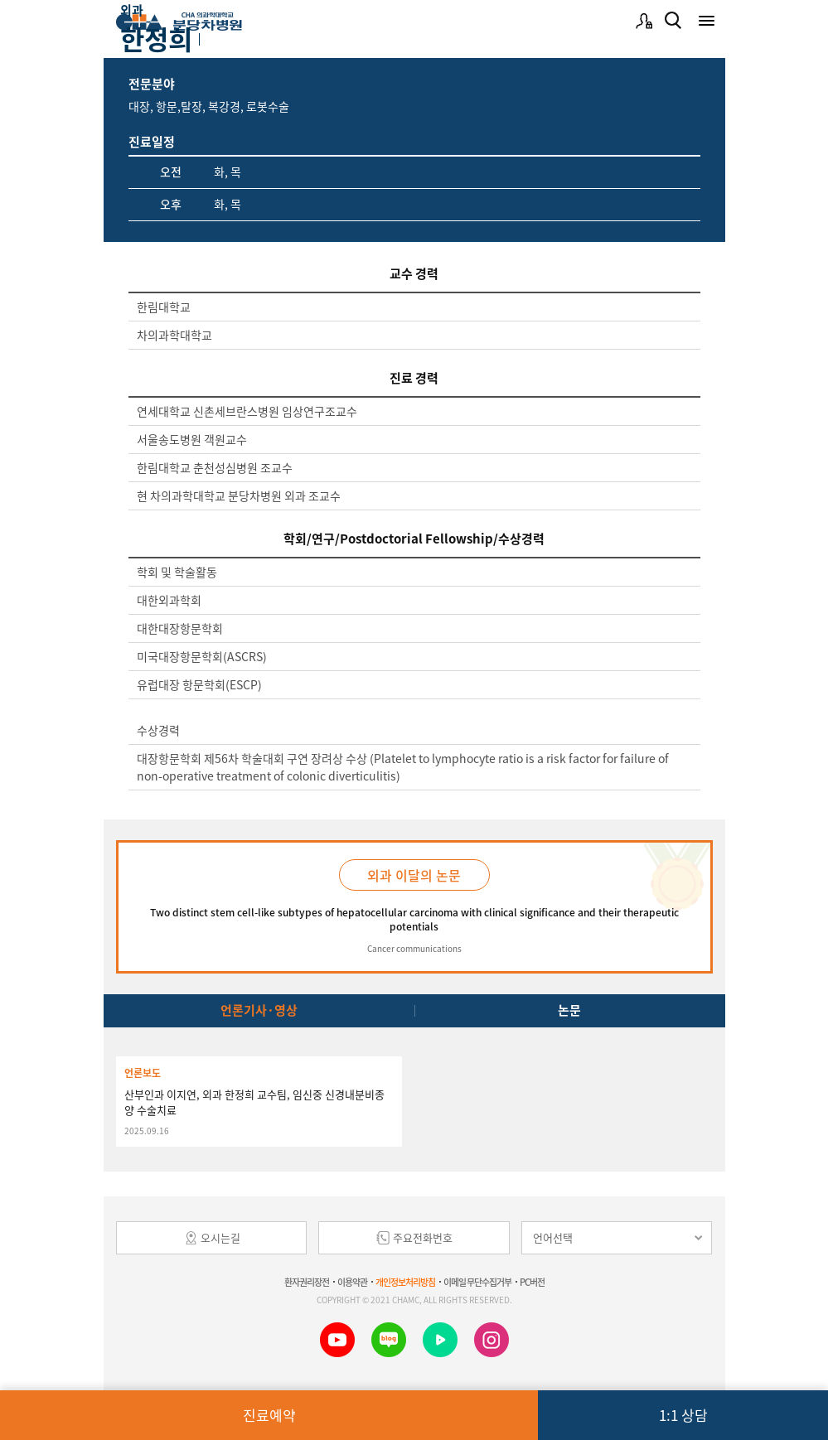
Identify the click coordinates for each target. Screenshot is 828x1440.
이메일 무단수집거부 (477, 1282)
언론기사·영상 (259, 1010)
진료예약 (269, 1414)
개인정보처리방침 (405, 1282)
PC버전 (532, 1282)
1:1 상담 (683, 1414)
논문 (569, 1010)
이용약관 (352, 1282)
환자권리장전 (306, 1282)
